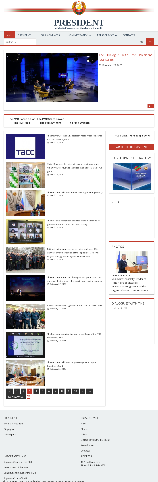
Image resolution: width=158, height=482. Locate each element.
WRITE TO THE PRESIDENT (132, 141)
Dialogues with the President (95, 433)
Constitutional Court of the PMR (20, 466)
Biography (9, 423)
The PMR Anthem (50, 117)
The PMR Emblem (79, 117)
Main (9, 35)
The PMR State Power (50, 113)
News (84, 417)
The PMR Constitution (21, 113)
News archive (16, 391)
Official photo (10, 428)
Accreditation (87, 439)
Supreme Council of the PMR (18, 456)
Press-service (105, 35)
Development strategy (132, 152)
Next (150, 100)
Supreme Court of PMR (15, 472)
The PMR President (13, 417)
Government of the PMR (16, 461)
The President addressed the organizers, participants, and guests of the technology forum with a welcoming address (73, 275)
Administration (78, 35)
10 (75, 385)
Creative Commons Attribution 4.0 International (62, 475)
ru (141, 41)
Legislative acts (50, 35)
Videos (117, 196)
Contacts (129, 35)
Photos (118, 241)
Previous (145, 100)
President (24, 35)
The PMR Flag (21, 117)
